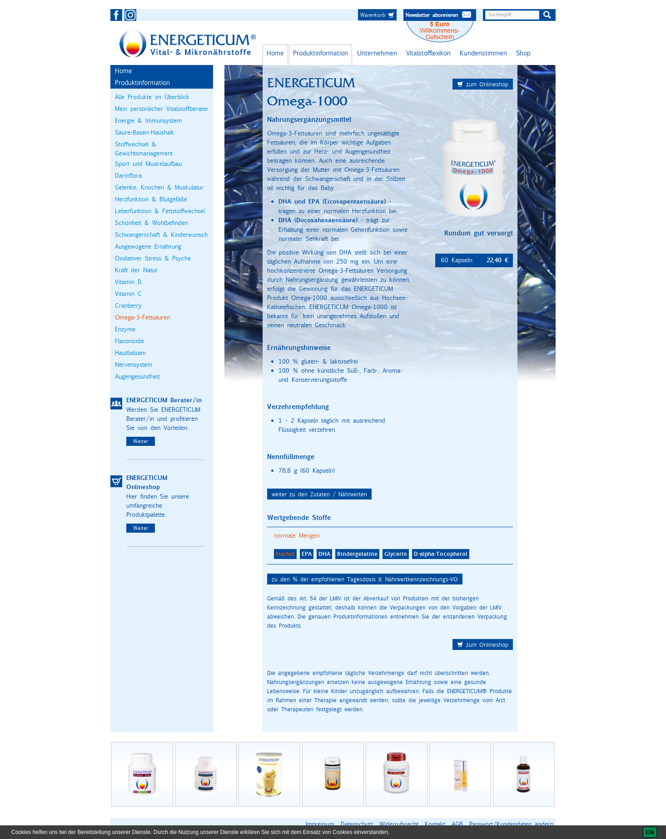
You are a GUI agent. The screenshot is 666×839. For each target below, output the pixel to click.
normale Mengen (296, 535)
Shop (523, 53)
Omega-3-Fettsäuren (142, 317)
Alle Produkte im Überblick (152, 97)
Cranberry (128, 305)
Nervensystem (133, 364)
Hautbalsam (130, 353)
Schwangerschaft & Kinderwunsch (161, 234)
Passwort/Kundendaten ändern (511, 824)
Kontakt (435, 824)
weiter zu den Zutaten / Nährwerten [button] (319, 494)
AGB (457, 824)
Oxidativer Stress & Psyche (153, 258)
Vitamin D (128, 282)
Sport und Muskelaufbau (148, 164)
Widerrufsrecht (398, 824)
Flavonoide (129, 341)
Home (275, 53)
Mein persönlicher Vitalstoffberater (162, 109)
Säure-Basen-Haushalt (144, 132)
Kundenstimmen (483, 53)
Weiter (140, 441)
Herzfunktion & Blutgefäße (151, 199)
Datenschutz (357, 824)
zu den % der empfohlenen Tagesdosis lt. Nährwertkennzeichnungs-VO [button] (365, 579)
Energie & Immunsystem (148, 120)
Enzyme (125, 329)
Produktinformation (320, 53)
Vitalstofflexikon (428, 53)
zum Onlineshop (482, 84)
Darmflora (128, 175)
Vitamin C (128, 294)
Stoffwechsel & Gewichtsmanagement (144, 148)
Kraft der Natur (136, 270)
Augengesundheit (137, 376)
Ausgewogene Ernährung (148, 246)
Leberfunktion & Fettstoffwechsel (160, 211)
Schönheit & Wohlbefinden (151, 223)
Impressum (320, 824)
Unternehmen (377, 53)
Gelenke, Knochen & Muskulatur (159, 187)
